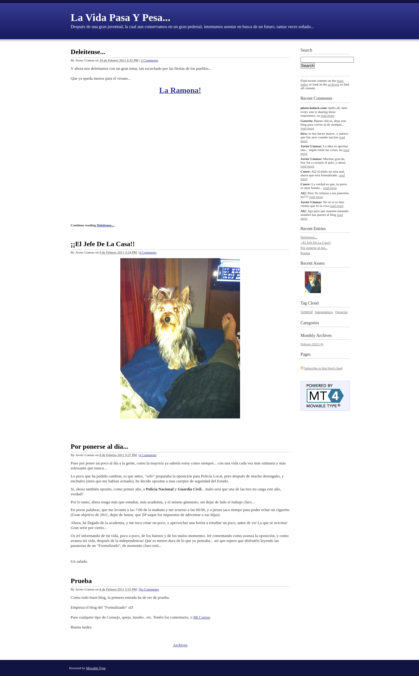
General (307, 312)
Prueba (81, 581)
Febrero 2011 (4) (312, 344)
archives (333, 84)
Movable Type (96, 668)
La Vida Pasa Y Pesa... (120, 17)
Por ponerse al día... (99, 446)
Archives (180, 645)
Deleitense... (88, 52)
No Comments (149, 589)
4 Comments (147, 252)
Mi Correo (201, 617)
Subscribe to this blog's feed (323, 368)
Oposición (341, 312)
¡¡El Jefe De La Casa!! (103, 244)
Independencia (324, 312)
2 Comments (149, 60)
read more (327, 115)
